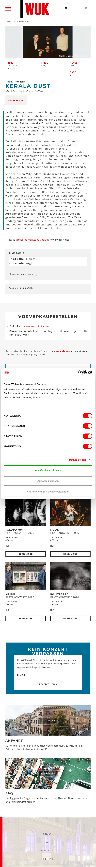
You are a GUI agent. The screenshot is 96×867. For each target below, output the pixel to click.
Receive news (48, 684)
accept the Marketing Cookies (32, 239)
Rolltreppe (59, 594)
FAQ (9, 793)
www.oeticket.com (36, 326)
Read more (25, 554)
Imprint (48, 858)
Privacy (48, 834)
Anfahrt (14, 740)
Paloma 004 (14, 529)
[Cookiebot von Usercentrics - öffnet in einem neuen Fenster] (77, 372)
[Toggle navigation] (8, 9)
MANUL (10, 594)
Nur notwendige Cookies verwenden (48, 491)
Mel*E (54, 529)
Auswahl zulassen (48, 481)
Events (9, 21)
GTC (48, 826)
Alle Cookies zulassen (48, 470)
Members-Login (48, 850)
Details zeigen (77, 459)
